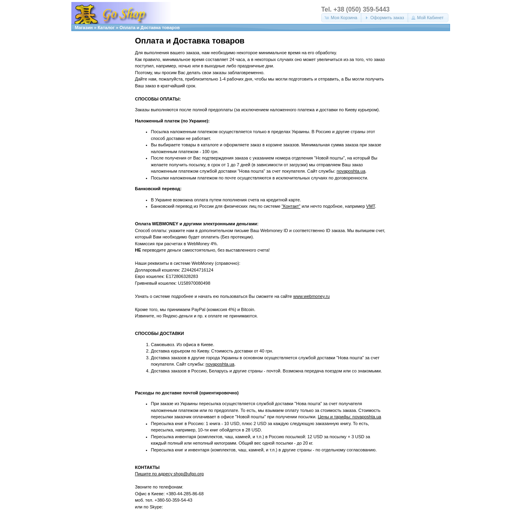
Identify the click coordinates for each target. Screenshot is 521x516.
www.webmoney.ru (311, 296)
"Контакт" (290, 206)
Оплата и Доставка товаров (150, 27)
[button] (341, 17)
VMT (370, 206)
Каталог (106, 27)
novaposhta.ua (350, 171)
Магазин (84, 27)
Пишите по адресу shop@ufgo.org (169, 473)
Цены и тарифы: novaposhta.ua (349, 416)
